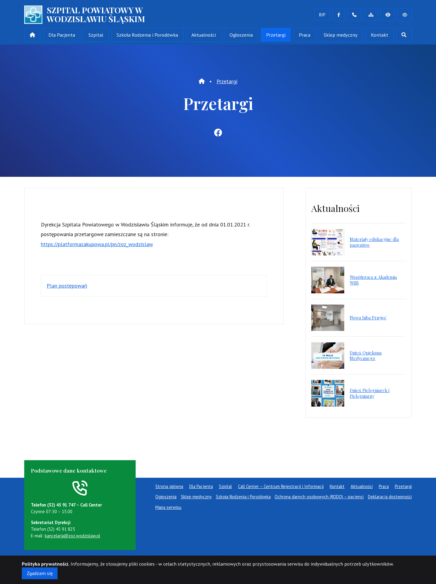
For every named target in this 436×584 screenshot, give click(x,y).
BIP (322, 15)
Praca (304, 35)
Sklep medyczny (341, 35)
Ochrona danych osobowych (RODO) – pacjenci (319, 497)
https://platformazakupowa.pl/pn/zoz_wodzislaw (97, 244)
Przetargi (276, 35)
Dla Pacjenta (61, 35)
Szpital (95, 35)
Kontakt (379, 35)
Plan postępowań (67, 285)
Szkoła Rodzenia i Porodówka (147, 35)
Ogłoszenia (241, 35)
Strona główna (169, 486)
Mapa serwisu (168, 507)
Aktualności (203, 35)
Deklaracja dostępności (390, 497)
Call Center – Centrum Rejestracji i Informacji (281, 486)
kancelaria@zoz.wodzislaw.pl (72, 536)
